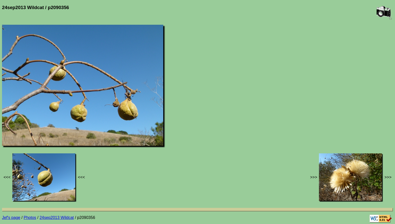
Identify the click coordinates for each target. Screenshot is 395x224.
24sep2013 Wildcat (57, 217)
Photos (30, 217)
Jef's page (11, 217)
